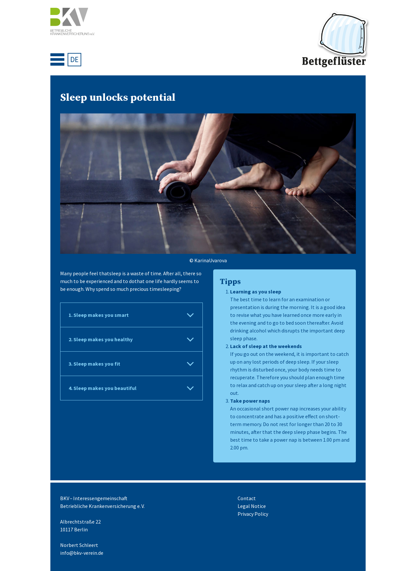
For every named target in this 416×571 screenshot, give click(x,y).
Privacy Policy (253, 514)
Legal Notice (252, 506)
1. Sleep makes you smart (99, 315)
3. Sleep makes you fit (94, 363)
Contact (247, 498)
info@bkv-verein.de (81, 553)
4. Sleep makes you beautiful (102, 388)
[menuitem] (74, 59)
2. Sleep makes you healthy (101, 339)
